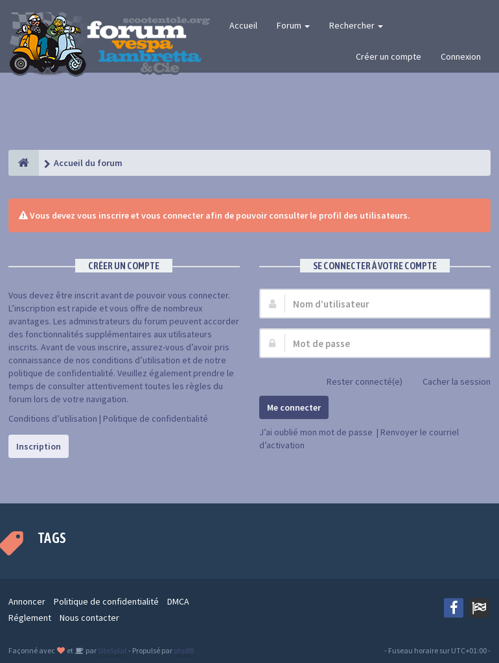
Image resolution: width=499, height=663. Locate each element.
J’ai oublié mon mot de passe (316, 432)
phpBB (184, 650)
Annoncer (26, 601)
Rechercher (356, 25)
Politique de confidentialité (155, 418)
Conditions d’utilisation (52, 418)
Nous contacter (89, 617)
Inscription (38, 446)
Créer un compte (388, 56)
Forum (293, 25)
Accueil (243, 25)
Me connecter (294, 407)
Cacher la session (449, 382)
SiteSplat (112, 650)
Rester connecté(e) (357, 382)
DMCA (178, 601)
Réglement (29, 617)
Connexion (461, 56)
